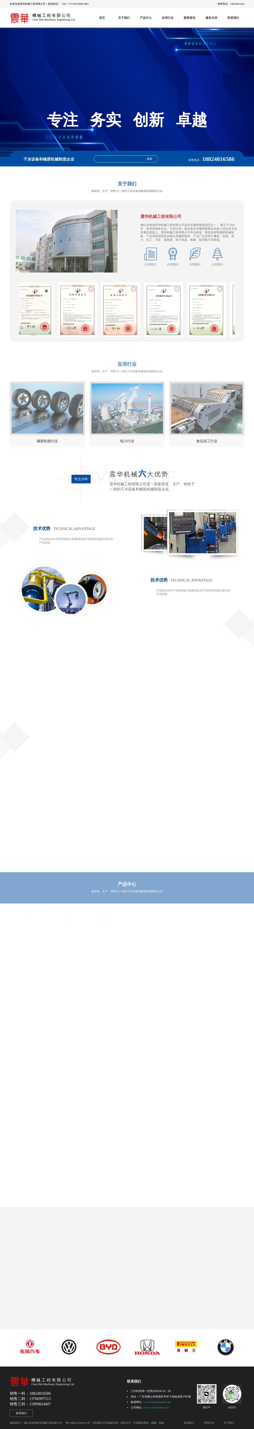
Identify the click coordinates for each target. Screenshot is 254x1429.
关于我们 (124, 17)
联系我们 (233, 17)
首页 (102, 17)
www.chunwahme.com (156, 1407)
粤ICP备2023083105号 (78, 1422)
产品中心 (146, 17)
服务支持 (211, 17)
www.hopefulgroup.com (157, 1402)
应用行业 (168, 17)
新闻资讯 (189, 17)
